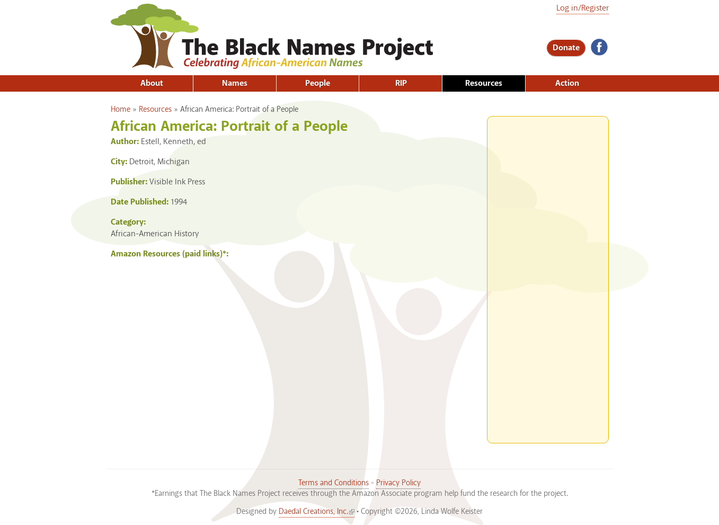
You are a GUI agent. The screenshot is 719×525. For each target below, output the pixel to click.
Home (120, 109)
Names (234, 83)
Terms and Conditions (333, 483)
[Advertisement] (548, 275)
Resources (483, 83)
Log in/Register (582, 8)
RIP (401, 83)
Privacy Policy (398, 483)
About (151, 83)
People (317, 83)
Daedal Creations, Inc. (316, 511)
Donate (566, 48)
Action (567, 83)
